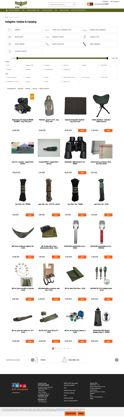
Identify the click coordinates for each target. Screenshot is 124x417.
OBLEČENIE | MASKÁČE (14, 10)
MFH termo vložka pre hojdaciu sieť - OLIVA (23, 247)
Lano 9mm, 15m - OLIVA (101, 204)
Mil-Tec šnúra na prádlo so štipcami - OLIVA (23, 290)
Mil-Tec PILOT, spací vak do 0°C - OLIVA (49, 332)
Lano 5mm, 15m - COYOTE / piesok (49, 204)
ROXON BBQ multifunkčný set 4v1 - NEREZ (75, 247)
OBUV (23, 10)
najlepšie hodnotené (44, 88)
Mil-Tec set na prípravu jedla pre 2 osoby (75, 332)
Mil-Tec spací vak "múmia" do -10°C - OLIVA (23, 332)
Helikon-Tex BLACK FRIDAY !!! (78, 10)
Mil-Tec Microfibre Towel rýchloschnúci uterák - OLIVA (49, 247)
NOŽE (56, 10)
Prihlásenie (105, 1)
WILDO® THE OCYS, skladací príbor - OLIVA (101, 290)
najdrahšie (27, 88)
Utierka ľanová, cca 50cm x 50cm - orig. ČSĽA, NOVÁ (101, 163)
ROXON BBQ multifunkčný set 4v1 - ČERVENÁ (101, 247)
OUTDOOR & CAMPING (47, 10)
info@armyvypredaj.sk (43, 394)
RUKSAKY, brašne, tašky (33, 10)
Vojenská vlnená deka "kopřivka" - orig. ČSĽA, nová (75, 121)
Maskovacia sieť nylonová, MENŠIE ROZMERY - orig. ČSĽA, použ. (22, 121)
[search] (73, 4)
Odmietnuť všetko (68, 413)
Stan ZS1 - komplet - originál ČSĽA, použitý (22, 163)
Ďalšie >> (69, 349)
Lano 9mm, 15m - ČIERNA (75, 204)
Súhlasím (80, 413)
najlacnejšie (20, 88)
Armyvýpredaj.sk (16, 393)
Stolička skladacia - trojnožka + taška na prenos (101, 121)
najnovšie (34, 88)
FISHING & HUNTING (64, 10)
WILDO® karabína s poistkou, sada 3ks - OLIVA (49, 290)
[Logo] (21, 4)
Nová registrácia (114, 1)
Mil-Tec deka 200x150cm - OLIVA (75, 289)
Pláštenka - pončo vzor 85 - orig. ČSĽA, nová (49, 121)
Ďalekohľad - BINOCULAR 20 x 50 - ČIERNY (75, 163)
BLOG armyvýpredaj (20, 390)
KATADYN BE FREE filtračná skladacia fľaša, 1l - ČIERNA (101, 332)
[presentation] (32, 360)
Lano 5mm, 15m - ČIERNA (22, 204)
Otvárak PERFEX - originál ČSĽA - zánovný (49, 163)
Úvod (6, 17)
